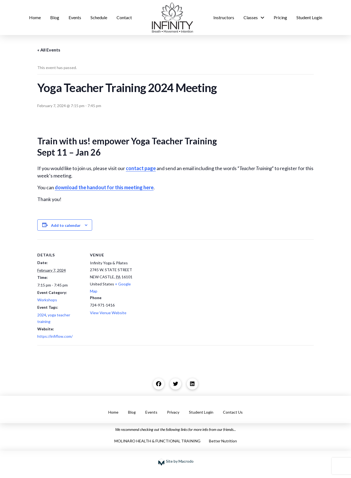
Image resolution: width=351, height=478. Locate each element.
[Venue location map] (171, 277)
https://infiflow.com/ (55, 336)
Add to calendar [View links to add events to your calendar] (66, 225)
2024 (41, 315)
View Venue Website (108, 312)
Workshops (47, 299)
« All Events (48, 49)
